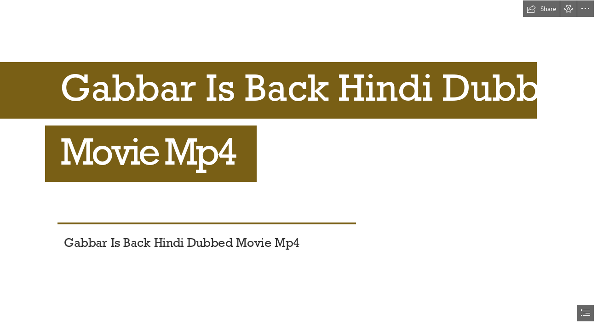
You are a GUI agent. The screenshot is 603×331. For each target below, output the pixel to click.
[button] (541, 8)
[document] (301, 165)
